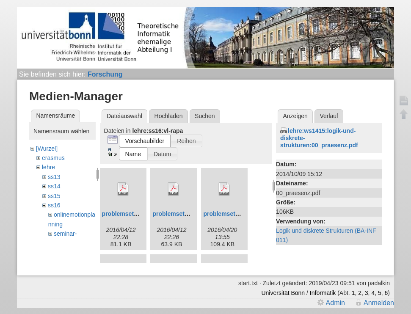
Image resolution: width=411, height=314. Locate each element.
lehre (48, 167)
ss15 (54, 196)
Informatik (323, 292)
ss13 (54, 177)
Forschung (105, 74)
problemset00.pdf (127, 213)
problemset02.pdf (228, 213)
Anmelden (379, 302)
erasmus (53, 157)
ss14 (54, 186)
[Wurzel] (47, 148)
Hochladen (168, 116)
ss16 (54, 205)
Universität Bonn (283, 292)
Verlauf (329, 116)
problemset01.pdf (177, 213)
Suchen (205, 116)
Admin (335, 302)
